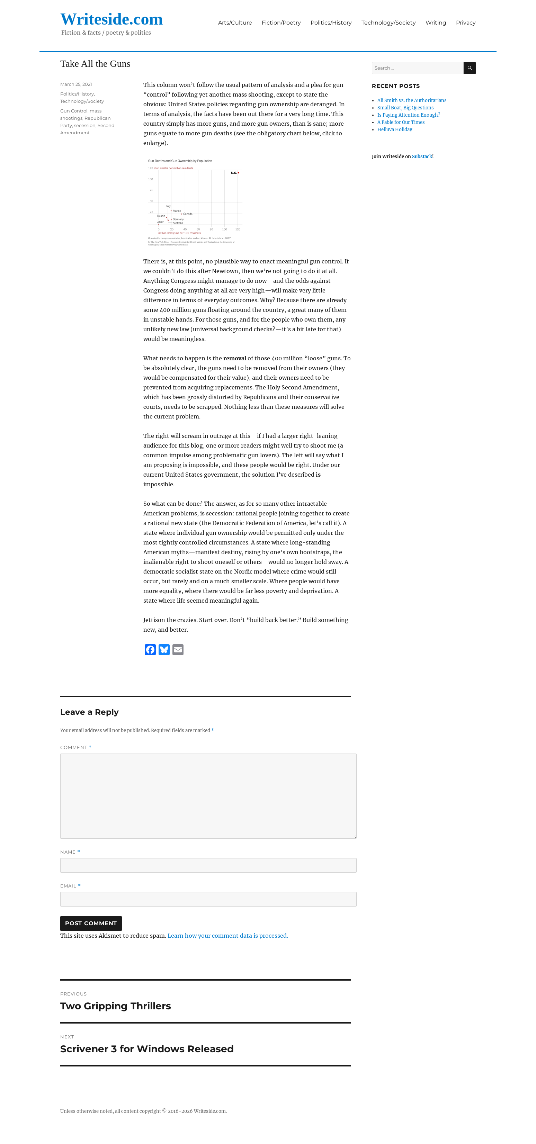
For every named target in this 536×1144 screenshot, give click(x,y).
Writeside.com (111, 19)
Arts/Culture (235, 22)
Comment (76, 747)
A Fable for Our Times (401, 122)
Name (70, 852)
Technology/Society (388, 22)
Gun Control (74, 111)
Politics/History (331, 22)
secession (85, 125)
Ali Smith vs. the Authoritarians (412, 100)
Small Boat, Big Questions (405, 108)
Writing (436, 22)
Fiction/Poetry (281, 22)
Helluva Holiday (394, 130)
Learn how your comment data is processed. (228, 935)
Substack (422, 157)
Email (70, 886)
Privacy (466, 22)
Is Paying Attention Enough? (408, 115)
